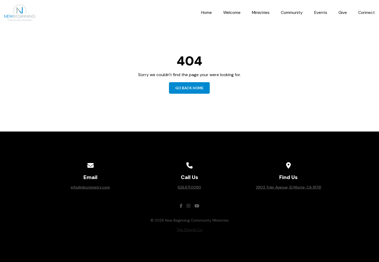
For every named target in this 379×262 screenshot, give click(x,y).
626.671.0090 (189, 187)
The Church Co (189, 229)
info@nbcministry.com (90, 187)
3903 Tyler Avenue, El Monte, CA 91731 (288, 187)
